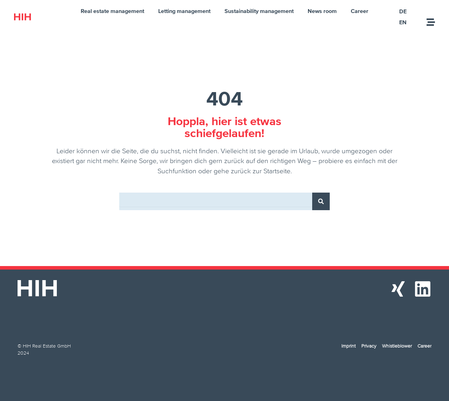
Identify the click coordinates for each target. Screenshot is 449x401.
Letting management (184, 11)
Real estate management (112, 11)
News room (322, 11)
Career (359, 11)
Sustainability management (259, 11)
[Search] (321, 201)
